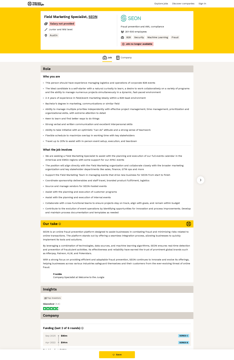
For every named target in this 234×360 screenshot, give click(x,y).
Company (124, 57)
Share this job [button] (52, 304)
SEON (92, 17)
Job (107, 57)
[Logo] (36, 4)
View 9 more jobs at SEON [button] (80, 304)
